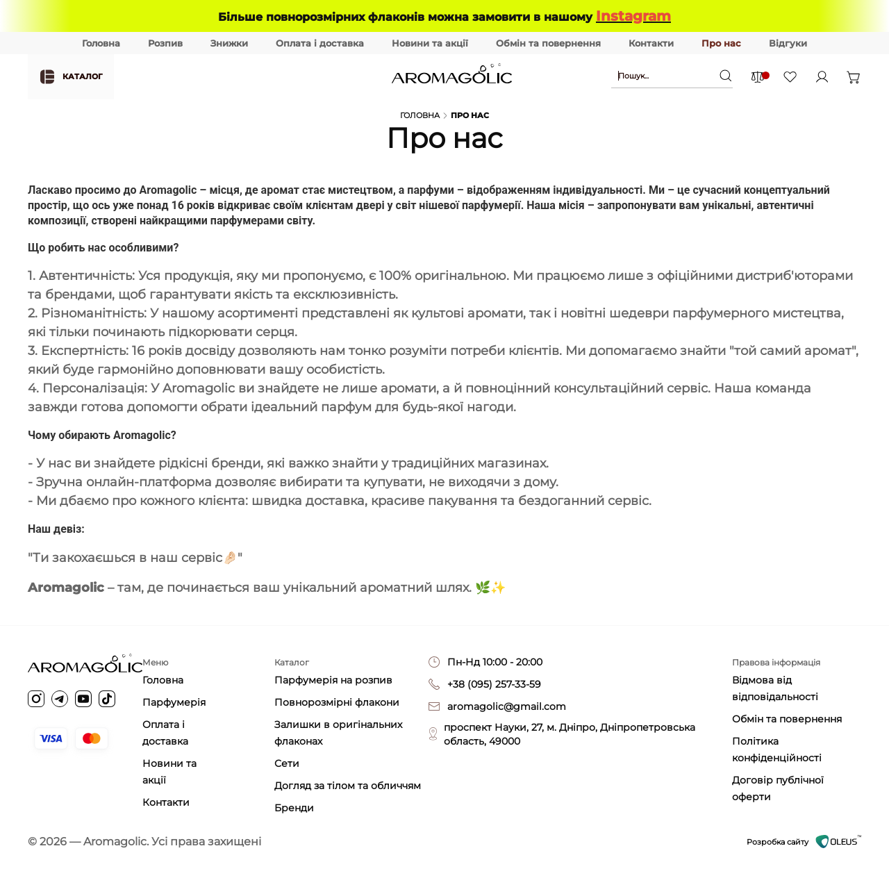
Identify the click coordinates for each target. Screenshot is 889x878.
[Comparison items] (757, 77)
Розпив (165, 43)
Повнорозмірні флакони (336, 702)
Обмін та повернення (548, 43)
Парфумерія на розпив (333, 680)
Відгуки (788, 43)
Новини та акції (430, 43)
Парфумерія (174, 702)
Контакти (651, 43)
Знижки (229, 43)
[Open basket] (854, 76)
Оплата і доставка (320, 43)
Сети (286, 763)
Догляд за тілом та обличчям (347, 785)
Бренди (294, 808)
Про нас (721, 43)
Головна (101, 43)
